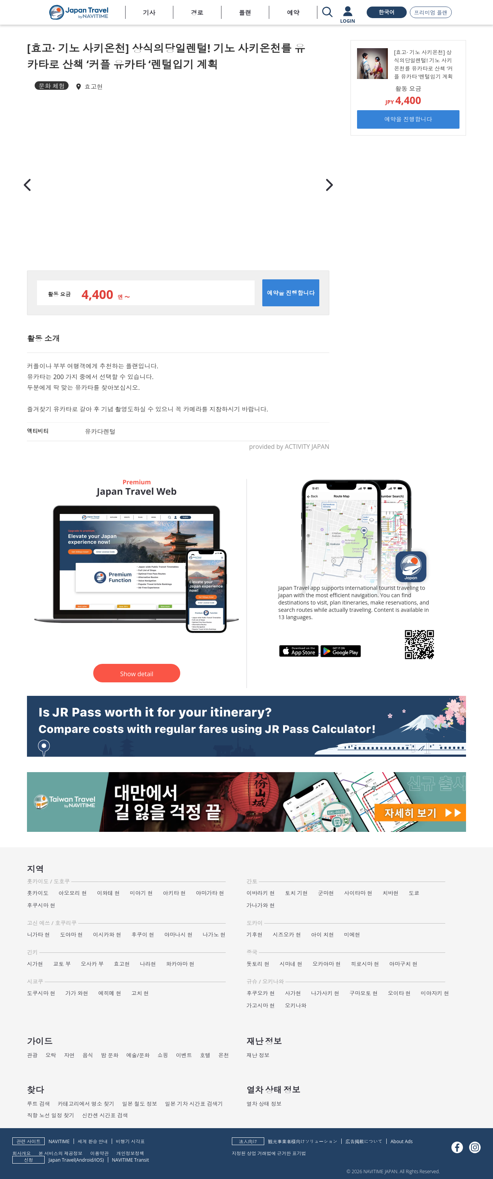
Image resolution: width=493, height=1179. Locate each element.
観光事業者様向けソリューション (302, 1141)
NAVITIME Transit (130, 1160)
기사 (149, 12)
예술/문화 (138, 1055)
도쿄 (414, 893)
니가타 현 (38, 934)
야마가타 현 (210, 893)
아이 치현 (322, 934)
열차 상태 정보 (264, 1103)
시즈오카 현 (287, 934)
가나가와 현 (260, 905)
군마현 (326, 893)
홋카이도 (38, 893)
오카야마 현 (326, 963)
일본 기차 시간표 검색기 (194, 1103)
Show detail (136, 674)
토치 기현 (296, 893)
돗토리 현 (258, 963)
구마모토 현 (363, 993)
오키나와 (296, 1005)
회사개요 (21, 1153)
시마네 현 (291, 963)
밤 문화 (110, 1055)
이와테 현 (108, 893)
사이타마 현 (358, 893)
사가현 (293, 993)
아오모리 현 (73, 893)
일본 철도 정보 (139, 1103)
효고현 (93, 86)
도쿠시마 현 (41, 993)
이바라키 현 (260, 893)
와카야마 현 (180, 963)
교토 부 (62, 963)
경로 (197, 12)
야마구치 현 (403, 963)
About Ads (402, 1141)
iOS (98, 1160)
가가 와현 (77, 993)
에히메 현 (109, 993)
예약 (293, 12)
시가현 (35, 963)
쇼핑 (163, 1055)
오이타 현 (399, 993)
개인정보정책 (130, 1153)
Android (85, 1160)
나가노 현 (214, 934)
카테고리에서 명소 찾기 (86, 1103)
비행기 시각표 (130, 1141)
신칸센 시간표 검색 (105, 1115)
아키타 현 (174, 893)
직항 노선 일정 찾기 (50, 1115)
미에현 (352, 934)
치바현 (390, 893)
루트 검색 (38, 1103)
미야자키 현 (435, 993)
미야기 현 (141, 893)
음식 (87, 1055)
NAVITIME (59, 1141)
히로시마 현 (365, 963)
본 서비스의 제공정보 (60, 1153)
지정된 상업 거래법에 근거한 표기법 (269, 1153)
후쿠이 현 (142, 934)
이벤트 (184, 1055)
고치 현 (140, 993)
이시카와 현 (107, 934)
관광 (32, 1055)
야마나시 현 (178, 934)
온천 (223, 1055)
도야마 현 (71, 934)
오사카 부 (92, 963)
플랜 (245, 12)
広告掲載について (363, 1141)
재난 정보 (258, 1055)
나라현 (148, 963)
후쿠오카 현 (260, 993)
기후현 (254, 934)
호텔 (205, 1055)
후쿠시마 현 (41, 905)
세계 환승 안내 (93, 1141)
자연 (69, 1055)
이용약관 (99, 1153)
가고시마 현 (260, 1005)
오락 (50, 1055)
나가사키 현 (325, 993)
